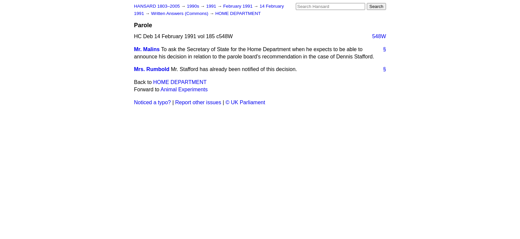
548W (379, 36)
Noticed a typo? (152, 102)
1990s (193, 6)
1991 (212, 6)
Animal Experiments (184, 89)
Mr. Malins (147, 49)
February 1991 (238, 6)
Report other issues (198, 102)
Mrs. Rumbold (151, 69)
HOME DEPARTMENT (238, 13)
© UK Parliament (245, 102)
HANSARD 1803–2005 (157, 6)
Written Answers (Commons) (180, 13)
